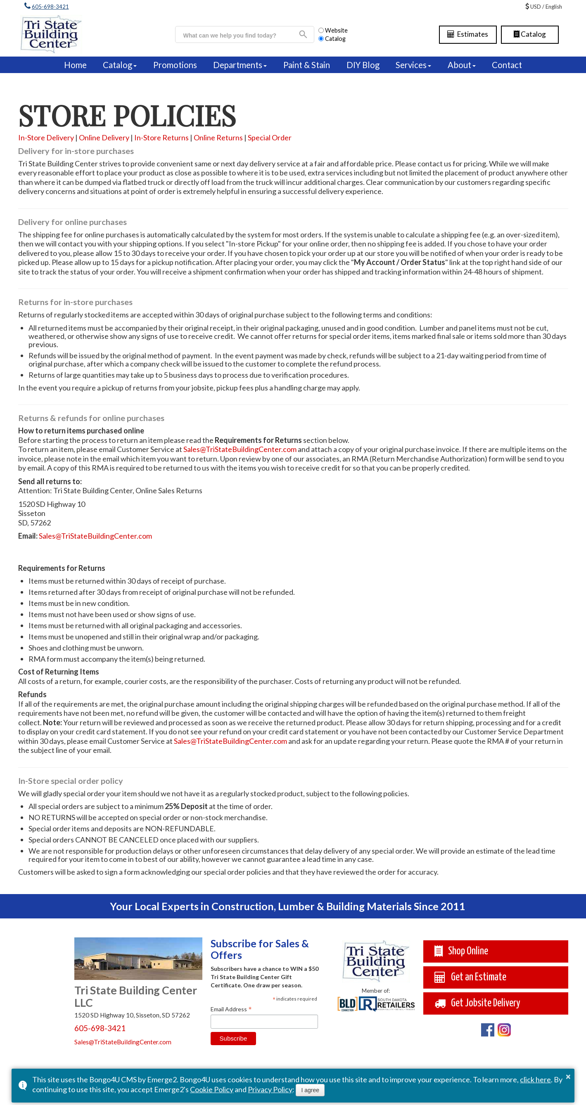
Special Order (270, 137)
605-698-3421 (50, 6)
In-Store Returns (161, 137)
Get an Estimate (470, 977)
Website (333, 30)
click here (535, 1079)
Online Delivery (104, 137)
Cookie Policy (211, 1089)
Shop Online (461, 951)
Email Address (231, 1009)
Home (75, 65)
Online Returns (218, 137)
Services (411, 65)
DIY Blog (363, 65)
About (459, 65)
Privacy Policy (270, 1089)
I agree (310, 1090)
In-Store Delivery (46, 137)
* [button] (274, 1000)
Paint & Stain (306, 65)
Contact (507, 65)
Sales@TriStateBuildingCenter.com (240, 449)
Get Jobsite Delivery (477, 1003)
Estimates (467, 34)
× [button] (568, 1076)
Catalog (530, 34)
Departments (237, 65)
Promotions (175, 65)
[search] (240, 35)
